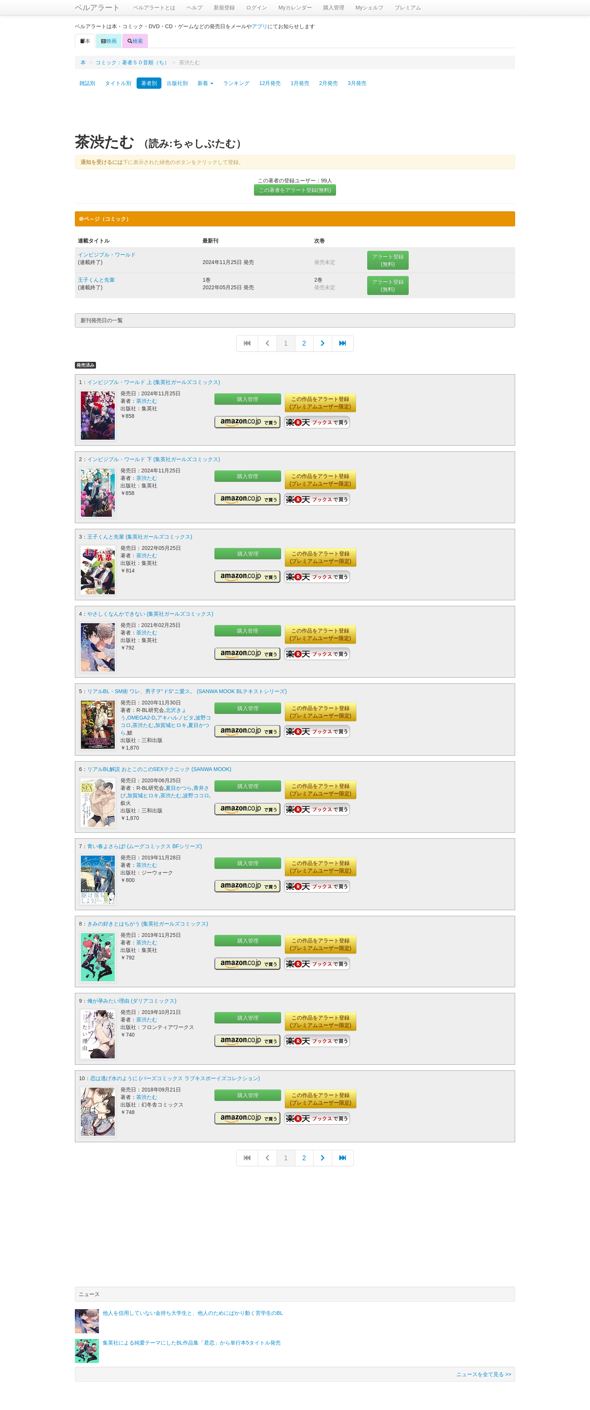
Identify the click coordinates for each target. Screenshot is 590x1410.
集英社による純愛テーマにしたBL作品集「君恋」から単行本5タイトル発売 (192, 1341)
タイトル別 (118, 83)
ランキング (236, 83)
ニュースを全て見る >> (483, 1372)
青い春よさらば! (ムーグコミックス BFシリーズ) (144, 845)
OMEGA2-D (141, 717)
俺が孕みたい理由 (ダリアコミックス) (131, 1000)
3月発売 (357, 83)
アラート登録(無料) (388, 260)
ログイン (256, 8)
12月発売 (270, 83)
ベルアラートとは (154, 8)
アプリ (260, 26)
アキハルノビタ (175, 717)
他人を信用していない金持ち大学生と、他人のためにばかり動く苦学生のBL (193, 1311)
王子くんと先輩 (96, 280)
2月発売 (328, 83)
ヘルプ (194, 8)
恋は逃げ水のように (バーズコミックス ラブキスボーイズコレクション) (175, 1077)
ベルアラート (97, 7)
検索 (135, 41)
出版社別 (177, 83)
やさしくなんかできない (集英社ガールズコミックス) (150, 613)
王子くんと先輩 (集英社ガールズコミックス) (139, 536)
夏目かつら (179, 787)
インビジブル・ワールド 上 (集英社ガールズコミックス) (153, 382)
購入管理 (333, 8)
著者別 (149, 83)
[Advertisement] (295, 114)
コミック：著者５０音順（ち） (132, 62)
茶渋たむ (146, 401)
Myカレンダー (295, 8)
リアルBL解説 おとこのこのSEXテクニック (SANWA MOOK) (159, 768)
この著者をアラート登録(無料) (295, 190)
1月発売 (299, 83)
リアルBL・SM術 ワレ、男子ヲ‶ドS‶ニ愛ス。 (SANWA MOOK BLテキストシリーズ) (187, 691)
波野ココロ (196, 795)
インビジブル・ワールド (107, 255)
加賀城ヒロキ (171, 724)
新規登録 (224, 8)
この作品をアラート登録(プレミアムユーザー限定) (320, 403)
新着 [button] (205, 83)
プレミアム (408, 8)
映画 (109, 41)
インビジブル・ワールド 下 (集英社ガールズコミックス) (153, 459)
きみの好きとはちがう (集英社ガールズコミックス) (147, 923)
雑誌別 (87, 83)
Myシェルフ (370, 8)
